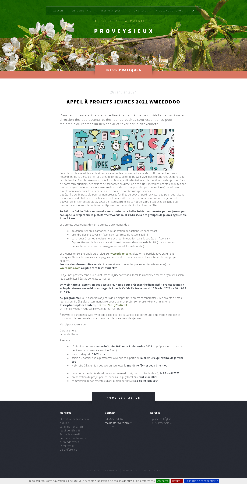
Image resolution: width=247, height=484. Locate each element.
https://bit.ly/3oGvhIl (113, 305)
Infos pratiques (110, 11)
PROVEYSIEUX (124, 31)
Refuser (176, 481)
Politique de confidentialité (202, 481)
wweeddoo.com (120, 253)
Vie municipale (81, 11)
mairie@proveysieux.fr (118, 423)
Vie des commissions (169, 11)
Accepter (162, 481)
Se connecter (130, 470)
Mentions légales (151, 470)
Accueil (58, 11)
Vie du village (138, 11)
